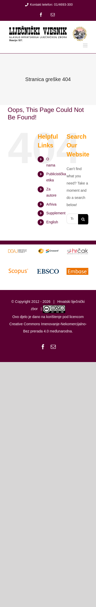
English (52, 222)
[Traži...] (72, 219)
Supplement (56, 213)
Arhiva (51, 204)
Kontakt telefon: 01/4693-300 (48, 4)
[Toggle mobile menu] (85, 45)
